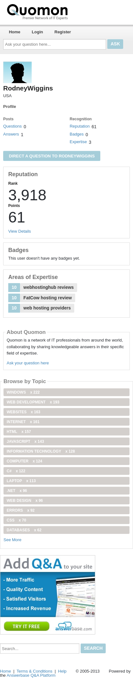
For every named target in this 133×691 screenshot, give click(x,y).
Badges (76, 134)
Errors (21, 510)
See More (12, 539)
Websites (23, 412)
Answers (11, 134)
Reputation (80, 126)
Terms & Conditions (34, 671)
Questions (12, 126)
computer (24, 461)
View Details (19, 231)
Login (37, 32)
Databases (24, 530)
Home (14, 32)
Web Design (25, 500)
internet (23, 422)
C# (16, 471)
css (16, 520)
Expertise (78, 141)
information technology (41, 451)
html (19, 431)
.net (17, 490)
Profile (9, 106)
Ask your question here (28, 363)
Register (63, 32)
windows (23, 392)
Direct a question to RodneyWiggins (52, 156)
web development (33, 402)
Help (62, 671)
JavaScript (25, 441)
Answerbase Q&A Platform (31, 675)
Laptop (21, 481)
